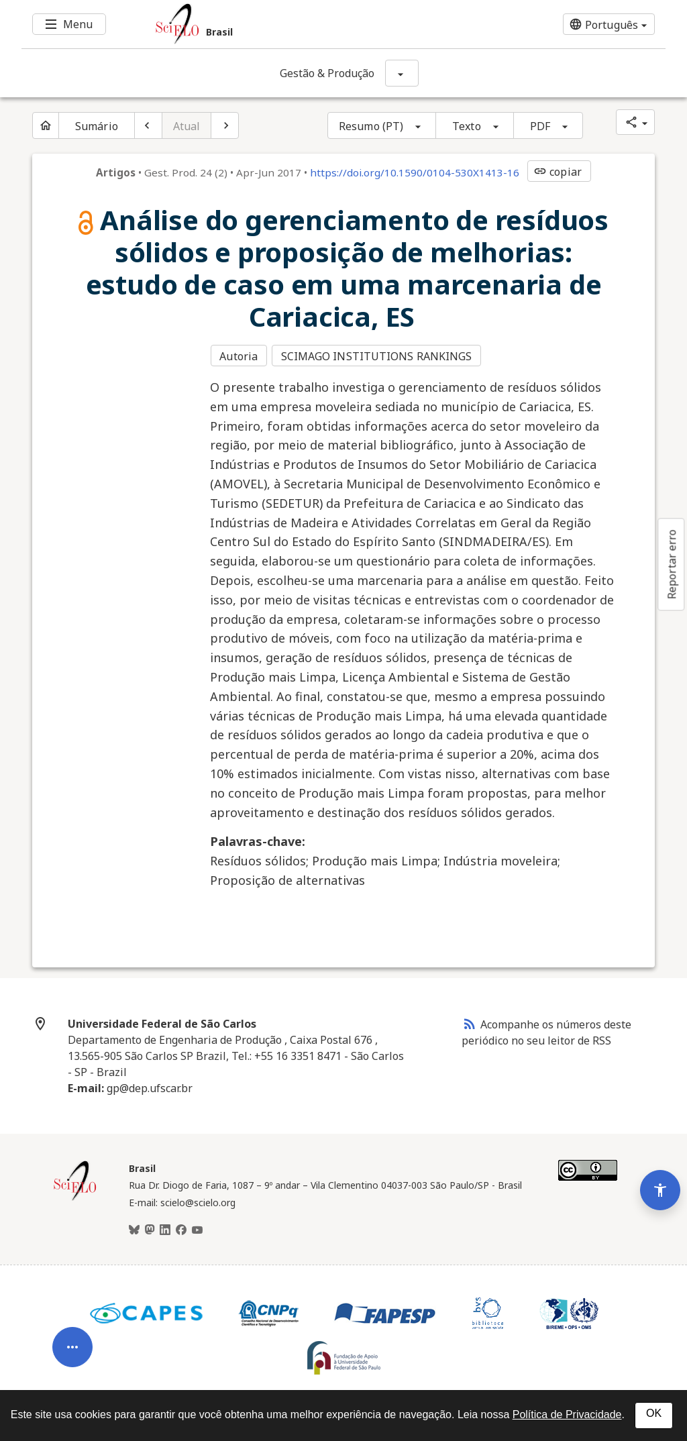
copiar (557, 171)
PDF (540, 126)
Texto (466, 126)
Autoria (238, 355)
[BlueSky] (134, 1227)
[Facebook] (181, 1227)
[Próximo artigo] (225, 125)
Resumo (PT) (371, 126)
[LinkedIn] (165, 1227)
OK (654, 1413)
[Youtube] (197, 1227)
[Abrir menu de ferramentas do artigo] (72, 1322)
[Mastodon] (149, 1227)
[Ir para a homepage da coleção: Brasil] (290, 24)
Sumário (96, 126)
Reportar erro (671, 564)
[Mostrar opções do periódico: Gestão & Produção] (402, 73)
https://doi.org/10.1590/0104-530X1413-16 (414, 172)
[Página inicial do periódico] (45, 125)
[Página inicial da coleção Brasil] (75, 1195)
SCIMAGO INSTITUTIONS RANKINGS (378, 355)
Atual (187, 126)
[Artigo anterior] (148, 125)
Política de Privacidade (567, 1414)
